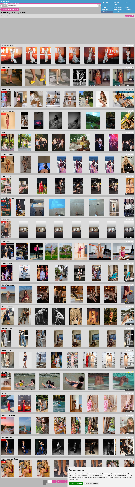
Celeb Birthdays (118, 9)
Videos (104, 7)
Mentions (105, 9)
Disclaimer (128, 9)
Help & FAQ (128, 3)
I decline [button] (79, 483)
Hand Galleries (117, 12)
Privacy (127, 7)
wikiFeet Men (105, 12)
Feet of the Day (117, 7)
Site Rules (116, 3)
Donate (127, 5)
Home (106, 3)
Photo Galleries (106, 5)
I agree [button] (72, 483)
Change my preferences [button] (91, 483)
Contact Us (128, 12)
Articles (115, 5)
